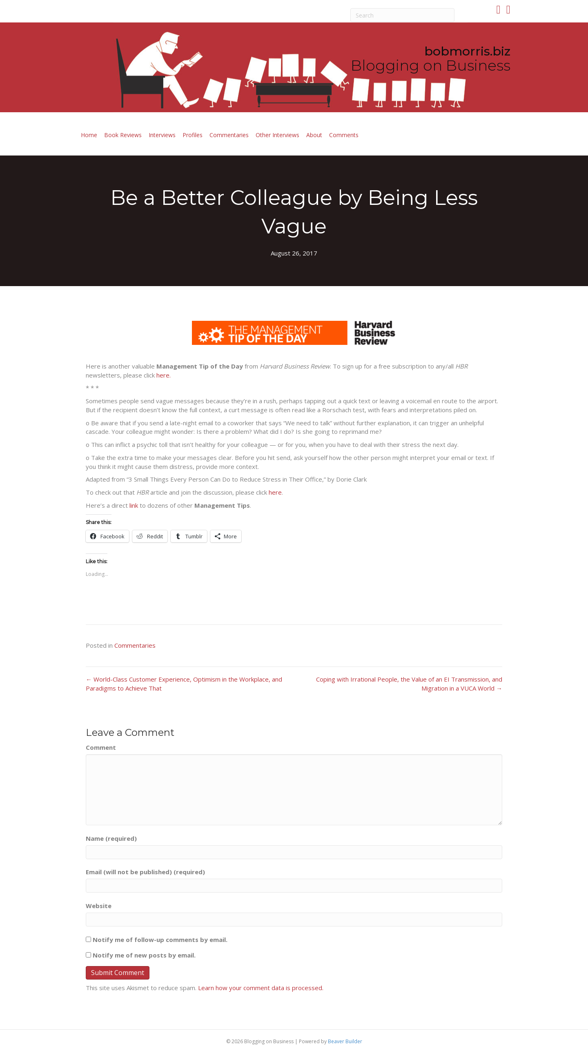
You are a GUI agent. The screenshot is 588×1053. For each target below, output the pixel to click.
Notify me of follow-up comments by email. (160, 939)
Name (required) (111, 838)
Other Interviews (277, 135)
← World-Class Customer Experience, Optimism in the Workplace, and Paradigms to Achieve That (184, 683)
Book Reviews (123, 135)
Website (98, 906)
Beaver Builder (345, 1041)
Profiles (193, 135)
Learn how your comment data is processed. (260, 988)
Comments (344, 135)
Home (89, 135)
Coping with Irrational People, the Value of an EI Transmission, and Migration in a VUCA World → (409, 683)
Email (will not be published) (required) (145, 872)
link (133, 505)
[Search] (402, 15)
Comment (101, 747)
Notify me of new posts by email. (144, 955)
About (314, 135)
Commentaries (229, 135)
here (275, 492)
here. (163, 375)
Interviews (162, 135)
